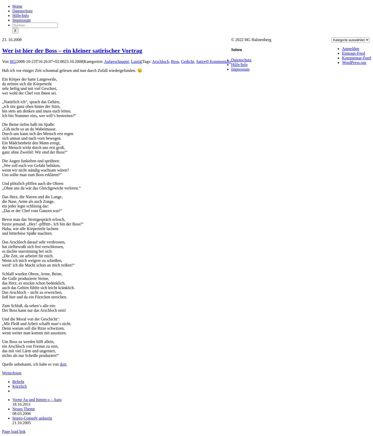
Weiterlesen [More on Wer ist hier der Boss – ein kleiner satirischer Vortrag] (11, 373)
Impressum (240, 69)
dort (63, 364)
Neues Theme (23, 409)
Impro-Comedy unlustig (32, 418)
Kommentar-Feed (356, 58)
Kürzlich (19, 386)
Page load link (14, 431)
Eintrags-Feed (353, 53)
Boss (175, 61)
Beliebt (18, 382)
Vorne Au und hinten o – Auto (37, 399)
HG (13, 61)
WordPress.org (354, 62)
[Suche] (15, 30)
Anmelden (350, 48)
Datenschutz (241, 60)
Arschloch (160, 61)
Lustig (136, 61)
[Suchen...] (35, 25)
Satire (201, 61)
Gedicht (187, 61)
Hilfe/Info (239, 64)
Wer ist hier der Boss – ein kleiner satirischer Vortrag (72, 50)
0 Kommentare (219, 61)
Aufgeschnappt (116, 61)
